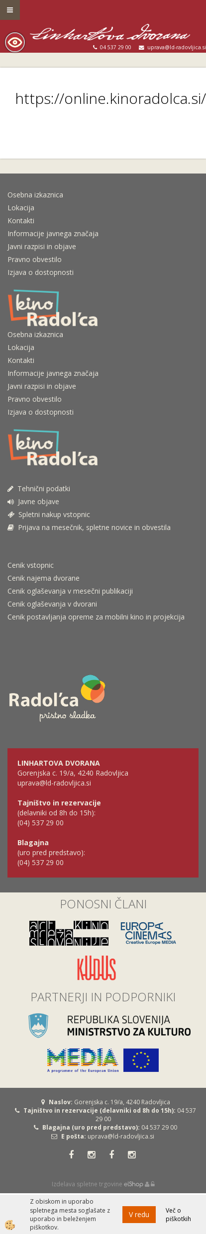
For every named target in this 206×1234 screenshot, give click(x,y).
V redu (139, 1214)
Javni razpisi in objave (41, 246)
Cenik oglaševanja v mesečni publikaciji (70, 591)
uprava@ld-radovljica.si (121, 1136)
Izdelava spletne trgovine (87, 1184)
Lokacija (20, 207)
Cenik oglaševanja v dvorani (52, 604)
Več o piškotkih (178, 1214)
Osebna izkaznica (35, 194)
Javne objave (33, 501)
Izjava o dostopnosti (40, 272)
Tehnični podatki (39, 488)
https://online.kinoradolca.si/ (110, 98)
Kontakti (20, 220)
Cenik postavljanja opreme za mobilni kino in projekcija (96, 616)
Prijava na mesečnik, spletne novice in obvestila (89, 527)
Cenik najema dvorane (43, 578)
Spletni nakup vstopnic (48, 514)
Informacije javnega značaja (53, 233)
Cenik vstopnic (30, 565)
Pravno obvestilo (34, 259)
